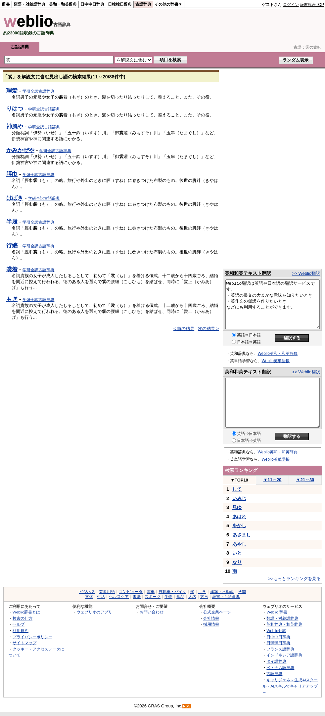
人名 (192, 597)
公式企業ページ (217, 612)
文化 (89, 597)
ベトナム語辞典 (280, 667)
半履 (12, 221)
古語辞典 (143, 4)
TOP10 (239, 480)
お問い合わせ (151, 612)
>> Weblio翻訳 (306, 273)
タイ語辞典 (276, 661)
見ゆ (237, 507)
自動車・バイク (172, 592)
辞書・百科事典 (226, 597)
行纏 (12, 245)
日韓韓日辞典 (120, 4)
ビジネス (87, 592)
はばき (14, 197)
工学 (202, 592)
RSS (187, 706)
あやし (239, 544)
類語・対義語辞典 (29, 4)
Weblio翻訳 (276, 630)
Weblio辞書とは (26, 612)
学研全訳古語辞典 (38, 91)
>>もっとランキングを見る (294, 578)
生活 (101, 597)
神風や (14, 126)
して (237, 489)
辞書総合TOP (312, 4)
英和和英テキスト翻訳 (248, 273)
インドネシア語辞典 (284, 655)
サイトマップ (24, 643)
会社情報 (211, 618)
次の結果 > (208, 328)
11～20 (272, 479)
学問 (242, 592)
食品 (180, 597)
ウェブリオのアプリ (94, 612)
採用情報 (211, 624)
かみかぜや (20, 150)
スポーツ (153, 597)
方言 (204, 597)
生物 (168, 597)
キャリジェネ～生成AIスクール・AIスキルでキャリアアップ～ (290, 686)
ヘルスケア (119, 597)
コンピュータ (131, 592)
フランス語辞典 (280, 649)
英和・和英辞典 (63, 4)
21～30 (305, 479)
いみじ (239, 498)
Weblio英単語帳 (276, 360)
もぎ (12, 299)
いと (237, 553)
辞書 (6, 4)
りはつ (14, 108)
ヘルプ (18, 624)
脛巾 (12, 174)
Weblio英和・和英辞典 (278, 353)
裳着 (12, 269)
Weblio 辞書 (276, 612)
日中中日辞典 (92, 4)
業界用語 (107, 592)
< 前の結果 (183, 328)
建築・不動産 (222, 592)
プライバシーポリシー (32, 637)
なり (237, 562)
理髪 (12, 90)
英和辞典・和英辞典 (284, 624)
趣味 (137, 597)
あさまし (241, 534)
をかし (239, 525)
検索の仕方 (22, 618)
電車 (151, 592)
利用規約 (20, 630)
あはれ (239, 516)
